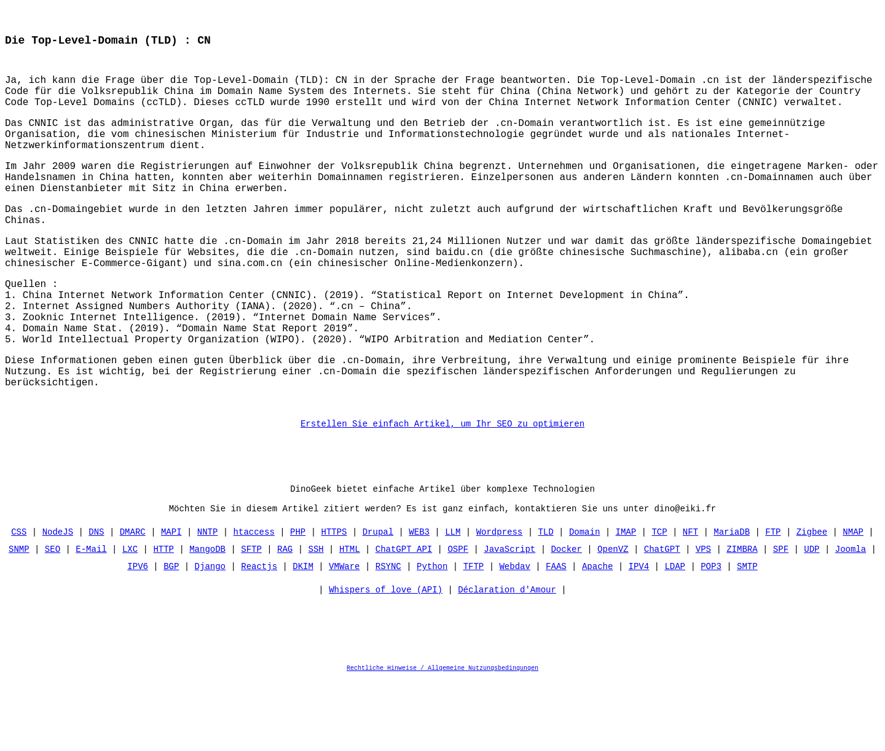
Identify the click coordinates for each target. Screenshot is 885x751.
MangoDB (207, 619)
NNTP (207, 602)
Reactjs (259, 636)
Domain (584, 602)
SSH (316, 619)
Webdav (514, 636)
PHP (297, 602)
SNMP (19, 619)
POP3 (711, 636)
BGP (171, 636)
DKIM (303, 636)
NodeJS (57, 602)
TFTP (473, 636)
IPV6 (138, 636)
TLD (545, 602)
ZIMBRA (741, 619)
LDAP (674, 636)
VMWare (344, 636)
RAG (285, 619)
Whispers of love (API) (385, 663)
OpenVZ (612, 619)
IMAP (625, 602)
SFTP (251, 619)
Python (432, 636)
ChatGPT (662, 619)
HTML (349, 619)
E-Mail (91, 619)
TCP (659, 602)
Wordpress (499, 602)
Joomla (850, 619)
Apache (597, 636)
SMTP (747, 636)
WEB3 (419, 602)
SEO (52, 619)
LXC (130, 619)
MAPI (171, 602)
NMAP (853, 602)
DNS (96, 602)
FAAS (556, 636)
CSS (19, 602)
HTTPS (334, 602)
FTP (773, 602)
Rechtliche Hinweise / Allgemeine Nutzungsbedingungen (442, 741)
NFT (690, 602)
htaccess (254, 602)
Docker (566, 619)
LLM (452, 602)
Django (210, 636)
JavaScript (509, 619)
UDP (811, 619)
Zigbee (811, 602)
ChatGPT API (404, 619)
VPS (703, 619)
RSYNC (388, 636)
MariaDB (732, 602)
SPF (781, 619)
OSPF (457, 619)
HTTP (164, 619)
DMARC (133, 602)
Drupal (378, 602)
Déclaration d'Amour (507, 663)
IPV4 (638, 636)
